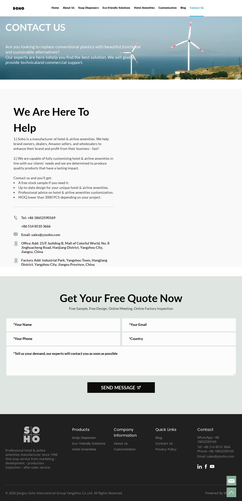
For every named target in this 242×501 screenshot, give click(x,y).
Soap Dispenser (84, 438)
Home (55, 7)
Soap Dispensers (88, 7)
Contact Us (197, 7)
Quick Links (165, 429)
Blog (183, 7)
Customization (168, 7)
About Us (68, 7)
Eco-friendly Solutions (116, 7)
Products (80, 429)
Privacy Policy (165, 449)
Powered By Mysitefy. (220, 493)
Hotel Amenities (144, 7)
